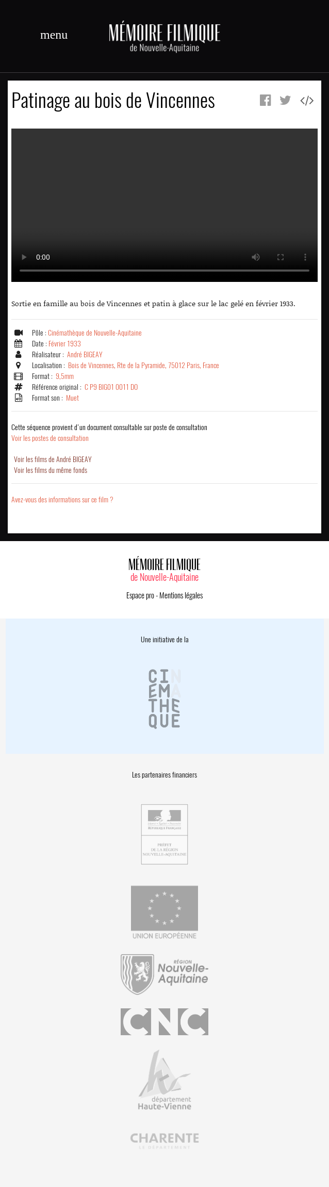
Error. (164, 205)
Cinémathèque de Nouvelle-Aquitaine (95, 333)
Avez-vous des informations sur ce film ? (62, 499)
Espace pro (140, 595)
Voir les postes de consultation (109, 432)
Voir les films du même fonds (50, 470)
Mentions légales (181, 595)
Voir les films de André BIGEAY (53, 459)
